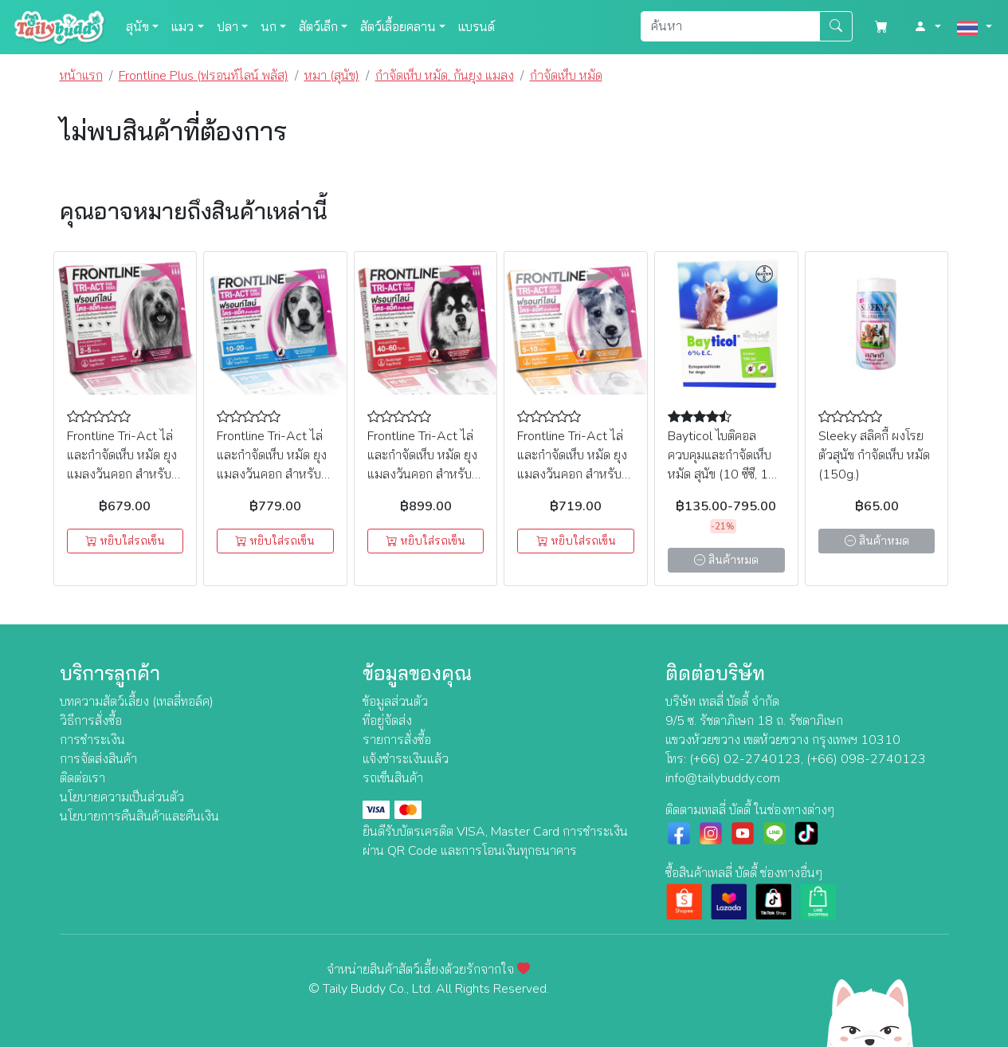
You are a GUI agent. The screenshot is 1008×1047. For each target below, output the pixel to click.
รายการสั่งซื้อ (397, 740)
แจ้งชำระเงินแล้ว (406, 759)
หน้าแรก (81, 76)
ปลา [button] (227, 27)
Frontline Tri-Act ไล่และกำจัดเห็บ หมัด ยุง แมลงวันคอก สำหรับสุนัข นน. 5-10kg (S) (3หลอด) (572, 474)
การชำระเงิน (92, 740)
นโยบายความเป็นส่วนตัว (122, 797)
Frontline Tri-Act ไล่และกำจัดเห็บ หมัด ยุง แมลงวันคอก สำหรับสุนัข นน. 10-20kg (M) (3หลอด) (272, 474)
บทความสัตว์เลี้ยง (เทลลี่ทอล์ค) (137, 701)
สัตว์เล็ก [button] (318, 27)
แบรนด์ (476, 27)
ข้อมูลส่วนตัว (395, 701)
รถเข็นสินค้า (393, 778)
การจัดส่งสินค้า (98, 759)
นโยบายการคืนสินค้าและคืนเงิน (139, 816)
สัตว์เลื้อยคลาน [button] (398, 27)
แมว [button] (182, 27)
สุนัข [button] (137, 27)
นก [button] (269, 27)
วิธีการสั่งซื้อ (91, 721)
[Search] (730, 26)
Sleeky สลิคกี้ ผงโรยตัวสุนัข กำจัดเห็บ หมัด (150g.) (874, 455)
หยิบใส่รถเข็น (125, 541)
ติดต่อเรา (82, 778)
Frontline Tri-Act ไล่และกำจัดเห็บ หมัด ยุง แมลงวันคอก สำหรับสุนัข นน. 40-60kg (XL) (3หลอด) (422, 474)
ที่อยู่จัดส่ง (387, 721)
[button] (927, 27)
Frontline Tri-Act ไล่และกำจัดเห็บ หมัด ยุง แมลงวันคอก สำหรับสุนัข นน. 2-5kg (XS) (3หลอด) (122, 474)
